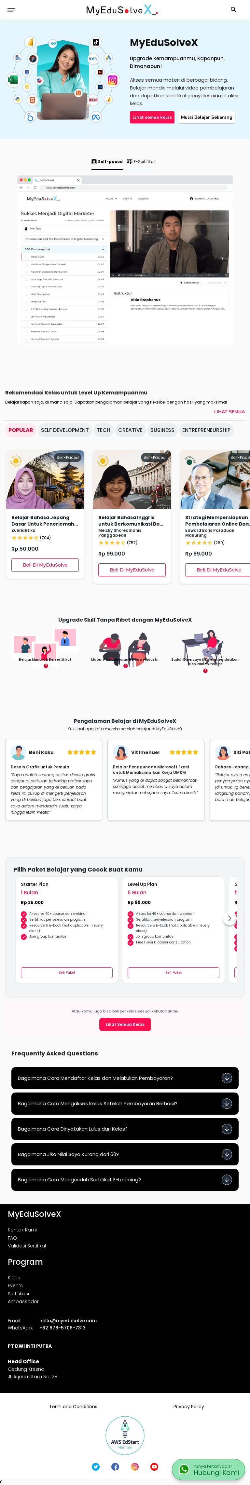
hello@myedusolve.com (68, 1320)
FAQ (12, 1238)
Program (25, 1262)
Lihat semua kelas (152, 117)
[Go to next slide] (230, 918)
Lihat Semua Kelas (125, 1024)
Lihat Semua (229, 412)
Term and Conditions (73, 1406)
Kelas (14, 1277)
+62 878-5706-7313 (62, 1328)
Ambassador (23, 1301)
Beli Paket (67, 972)
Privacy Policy (189, 1406)
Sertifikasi (18, 1293)
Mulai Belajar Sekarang (206, 117)
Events (15, 1285)
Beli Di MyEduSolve (45, 565)
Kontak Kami (22, 1230)
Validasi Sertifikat (27, 1246)
